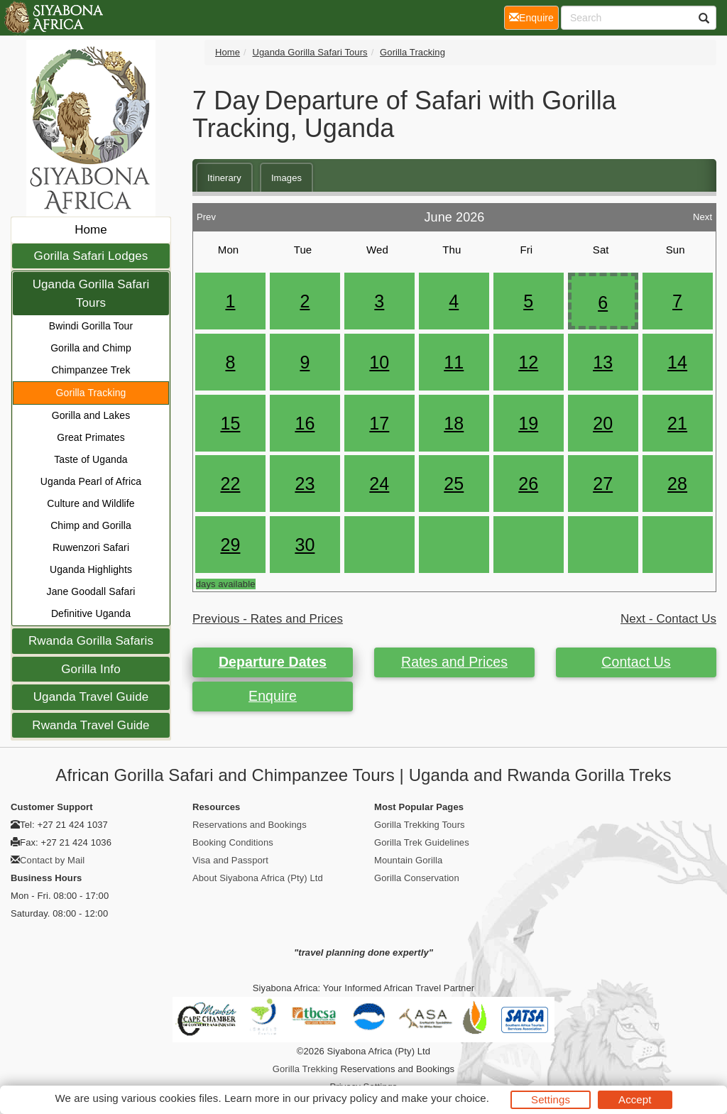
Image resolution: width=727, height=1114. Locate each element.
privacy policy (344, 1098)
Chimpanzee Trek (90, 370)
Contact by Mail (52, 860)
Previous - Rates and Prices (267, 619)
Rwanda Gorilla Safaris (90, 641)
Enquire (272, 696)
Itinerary (224, 178)
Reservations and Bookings (249, 824)
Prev (206, 213)
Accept (634, 1099)
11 (454, 362)
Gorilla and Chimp (90, 348)
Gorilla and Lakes (91, 415)
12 (528, 362)
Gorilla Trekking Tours (419, 824)
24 (379, 483)
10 (379, 362)
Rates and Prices (454, 662)
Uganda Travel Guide (91, 697)
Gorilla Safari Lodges (91, 256)
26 (528, 483)
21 (677, 423)
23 (305, 483)
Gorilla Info (90, 669)
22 (230, 483)
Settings (550, 1099)
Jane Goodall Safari (91, 591)
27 (603, 483)
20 (603, 423)
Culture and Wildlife (90, 503)
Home (91, 229)
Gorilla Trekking (305, 1069)
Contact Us (635, 662)
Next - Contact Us (668, 619)
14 (677, 362)
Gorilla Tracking (91, 392)
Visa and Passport (230, 860)
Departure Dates (273, 662)
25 (454, 483)
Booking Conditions (232, 842)
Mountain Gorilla (408, 860)
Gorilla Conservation (416, 878)
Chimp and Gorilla (90, 525)
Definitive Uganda (91, 613)
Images (286, 178)
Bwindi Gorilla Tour (91, 326)
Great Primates (91, 437)
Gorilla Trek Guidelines (421, 842)
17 (379, 423)
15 (230, 423)
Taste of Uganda (90, 459)
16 (305, 423)
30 (305, 545)
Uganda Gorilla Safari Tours (91, 294)
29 (230, 545)
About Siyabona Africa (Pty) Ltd (257, 878)
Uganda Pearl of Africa (90, 481)
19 (528, 423)
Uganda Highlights (91, 569)
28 (677, 483)
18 (454, 423)
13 (603, 362)
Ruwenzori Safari (91, 547)
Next (702, 213)
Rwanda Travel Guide (90, 725)
